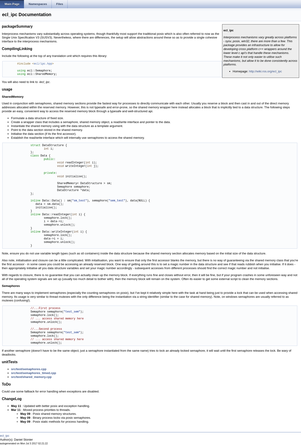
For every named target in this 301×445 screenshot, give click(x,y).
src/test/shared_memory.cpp (31, 377)
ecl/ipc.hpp (43, 64)
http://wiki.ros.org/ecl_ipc (265, 71)
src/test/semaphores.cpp (28, 369)
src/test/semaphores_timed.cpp (33, 373)
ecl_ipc (4, 435)
